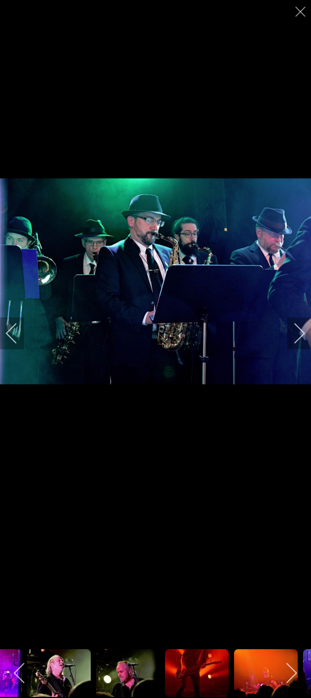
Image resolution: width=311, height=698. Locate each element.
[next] (292, 333)
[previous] (18, 333)
